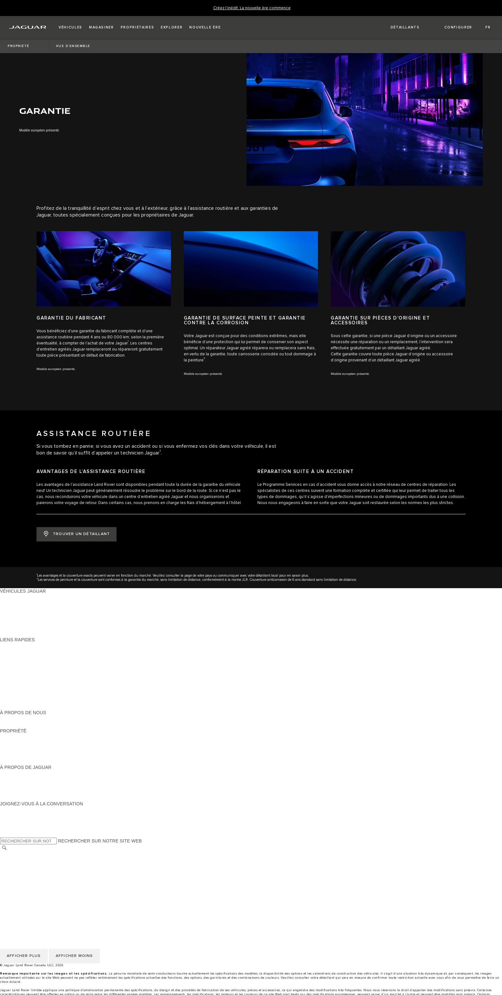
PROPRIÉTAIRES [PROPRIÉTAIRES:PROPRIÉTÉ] (18, 736)
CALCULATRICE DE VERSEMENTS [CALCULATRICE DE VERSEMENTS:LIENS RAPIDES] (37, 657)
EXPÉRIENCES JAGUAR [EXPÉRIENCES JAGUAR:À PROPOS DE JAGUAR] (26, 779)
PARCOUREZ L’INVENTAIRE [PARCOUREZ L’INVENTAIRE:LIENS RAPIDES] (30, 706)
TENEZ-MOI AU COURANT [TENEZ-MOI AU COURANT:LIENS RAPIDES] (28, 676)
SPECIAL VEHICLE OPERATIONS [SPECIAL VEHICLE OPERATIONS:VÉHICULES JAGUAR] (35, 615)
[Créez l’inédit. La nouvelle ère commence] (252, 8)
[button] (70, 27)
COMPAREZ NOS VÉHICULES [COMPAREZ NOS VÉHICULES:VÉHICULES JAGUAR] (32, 627)
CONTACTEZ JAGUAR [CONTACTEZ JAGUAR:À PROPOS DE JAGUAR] (23, 791)
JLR (4, 718)
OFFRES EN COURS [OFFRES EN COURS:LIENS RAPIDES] (22, 645)
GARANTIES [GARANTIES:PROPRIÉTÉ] (13, 749)
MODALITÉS (13, 872)
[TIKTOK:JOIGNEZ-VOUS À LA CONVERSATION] (10, 815)
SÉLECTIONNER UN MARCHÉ (32, 854)
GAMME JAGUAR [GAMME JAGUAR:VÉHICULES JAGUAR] (18, 597)
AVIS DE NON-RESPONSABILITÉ (35, 878)
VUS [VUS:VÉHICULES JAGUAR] (4, 609)
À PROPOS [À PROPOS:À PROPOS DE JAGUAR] (12, 773)
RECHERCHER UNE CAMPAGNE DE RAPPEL (48, 761)
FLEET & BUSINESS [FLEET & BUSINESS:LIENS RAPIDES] (21, 700)
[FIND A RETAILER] (399, 27)
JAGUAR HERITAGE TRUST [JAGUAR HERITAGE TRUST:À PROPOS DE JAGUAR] (30, 797)
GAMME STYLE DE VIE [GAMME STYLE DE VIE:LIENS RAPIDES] (25, 694)
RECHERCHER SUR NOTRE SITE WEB (100, 840)
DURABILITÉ (13, 724)
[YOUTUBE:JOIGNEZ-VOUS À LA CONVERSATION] (13, 822)
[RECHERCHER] (4, 848)
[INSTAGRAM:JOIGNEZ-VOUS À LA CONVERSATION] (16, 809)
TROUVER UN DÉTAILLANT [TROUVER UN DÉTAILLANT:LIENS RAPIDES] (29, 664)
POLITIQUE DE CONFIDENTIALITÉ (37, 860)
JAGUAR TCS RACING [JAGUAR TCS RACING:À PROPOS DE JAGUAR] (24, 785)
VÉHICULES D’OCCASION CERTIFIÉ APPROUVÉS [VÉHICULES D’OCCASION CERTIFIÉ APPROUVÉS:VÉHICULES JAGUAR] (54, 621)
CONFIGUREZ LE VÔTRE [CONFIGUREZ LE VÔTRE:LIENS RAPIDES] (27, 651)
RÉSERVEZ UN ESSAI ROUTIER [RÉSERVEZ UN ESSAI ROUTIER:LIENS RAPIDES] (34, 682)
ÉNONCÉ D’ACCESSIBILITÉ (30, 891)
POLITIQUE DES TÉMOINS (28, 866)
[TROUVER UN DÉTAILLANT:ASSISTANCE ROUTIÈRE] (76, 534)
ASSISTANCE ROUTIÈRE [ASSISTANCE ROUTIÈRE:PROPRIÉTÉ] (27, 755)
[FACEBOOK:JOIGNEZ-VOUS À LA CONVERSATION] (15, 828)
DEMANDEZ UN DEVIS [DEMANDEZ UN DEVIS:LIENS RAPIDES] (24, 670)
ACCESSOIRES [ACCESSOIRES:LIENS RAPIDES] (16, 688)
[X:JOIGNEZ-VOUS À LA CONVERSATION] (4, 834)
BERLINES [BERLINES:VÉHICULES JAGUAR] (11, 603)
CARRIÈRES (13, 885)
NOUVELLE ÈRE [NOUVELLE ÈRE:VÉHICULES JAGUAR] (17, 633)
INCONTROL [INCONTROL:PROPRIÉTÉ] (13, 743)
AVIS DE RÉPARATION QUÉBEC (34, 897)
